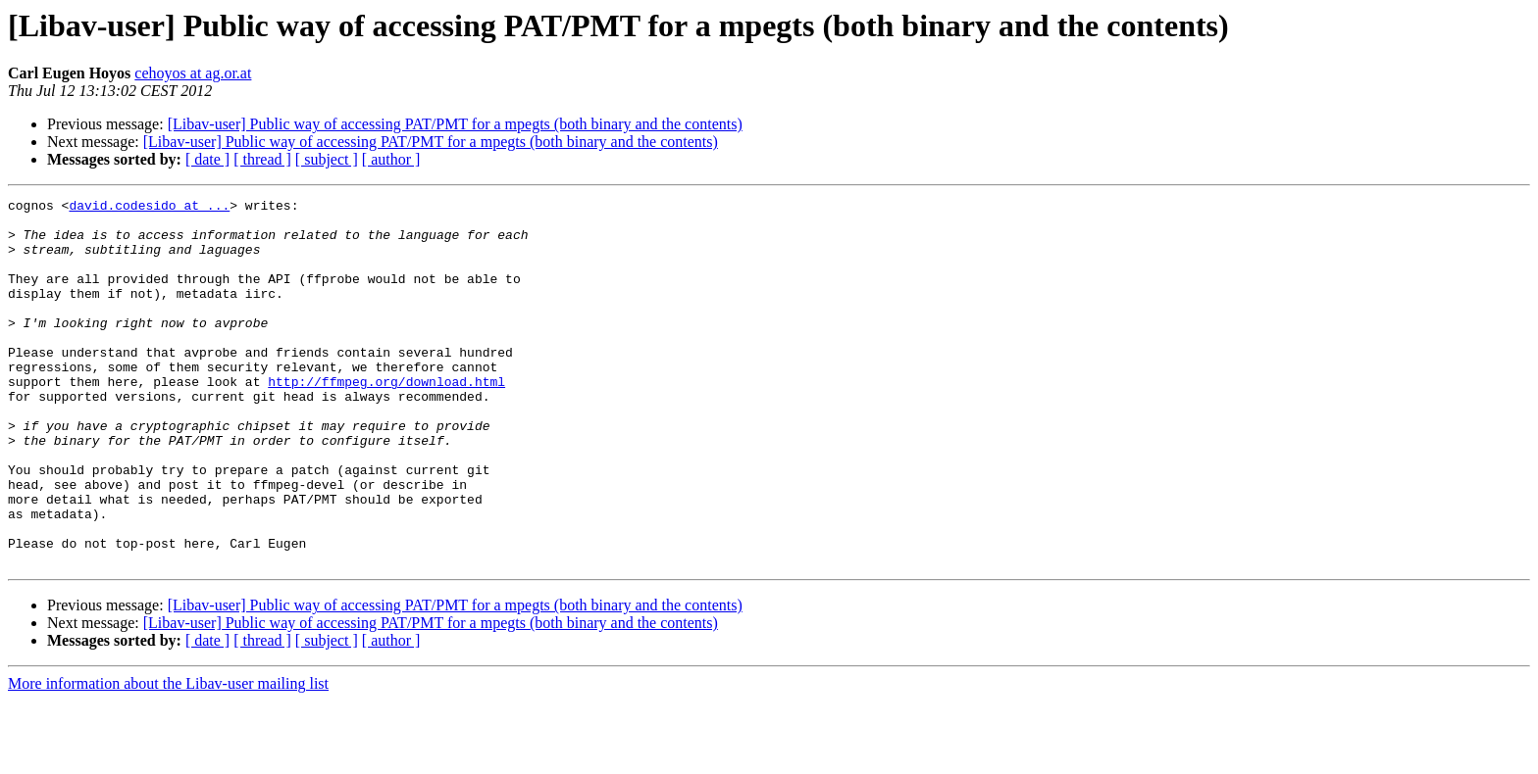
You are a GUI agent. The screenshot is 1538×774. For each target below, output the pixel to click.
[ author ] (391, 159)
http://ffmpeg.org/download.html (386, 419)
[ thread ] (262, 159)
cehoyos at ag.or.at (192, 73)
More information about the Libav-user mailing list (168, 757)
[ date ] (207, 159)
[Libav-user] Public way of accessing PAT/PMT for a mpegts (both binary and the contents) (455, 124)
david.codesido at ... (149, 208)
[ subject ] (326, 159)
